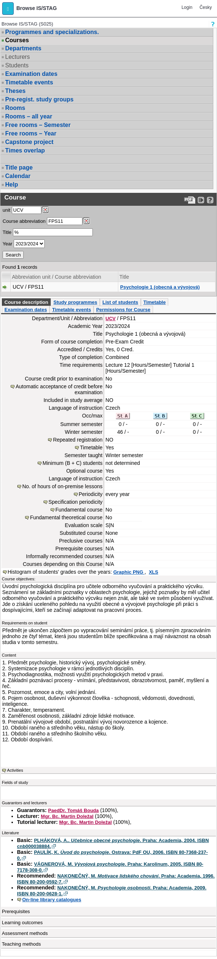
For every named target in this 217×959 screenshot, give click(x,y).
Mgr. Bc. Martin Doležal (67, 816)
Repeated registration (77, 440)
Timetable (154, 302)
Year (7, 244)
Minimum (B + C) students (72, 463)
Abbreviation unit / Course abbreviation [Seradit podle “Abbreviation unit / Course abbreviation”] (56, 277)
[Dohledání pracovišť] (45, 210)
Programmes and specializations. (52, 32)
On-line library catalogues (51, 899)
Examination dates (31, 74)
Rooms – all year (28, 116)
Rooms (15, 108)
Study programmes (75, 302)
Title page (19, 167)
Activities (15, 770)
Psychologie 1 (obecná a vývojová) (160, 287)
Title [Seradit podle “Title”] (124, 277)
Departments (23, 48)
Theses (15, 91)
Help (11, 184)
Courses (17, 40)
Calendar (17, 176)
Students (16, 65)
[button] (8, 8)
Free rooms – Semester (38, 125)
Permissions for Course (123, 309)
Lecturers (17, 57)
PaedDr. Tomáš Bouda (73, 810)
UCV (110, 318)
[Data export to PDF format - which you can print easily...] (190, 200)
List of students (120, 302)
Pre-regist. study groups (39, 99)
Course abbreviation (24, 221)
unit (6, 210)
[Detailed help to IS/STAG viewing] (210, 200)
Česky (206, 7)
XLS (153, 572)
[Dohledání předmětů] (86, 221)
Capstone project (29, 142)
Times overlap (25, 150)
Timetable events (29, 82)
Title (7, 232)
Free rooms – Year (30, 133)
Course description (26, 302)
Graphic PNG (129, 572)
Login (187, 7)
